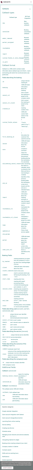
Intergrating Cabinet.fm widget (10, 435)
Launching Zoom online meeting (11, 416)
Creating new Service (8, 423)
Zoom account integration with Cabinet (13, 409)
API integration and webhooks (10, 458)
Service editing (6, 419)
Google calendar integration (10, 406)
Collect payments (7, 455)
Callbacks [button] (5, 9)
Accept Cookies (7, 468)
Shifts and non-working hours (10, 448)
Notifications (5, 451)
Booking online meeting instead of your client (14, 438)
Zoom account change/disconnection (12, 413)
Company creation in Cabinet (10, 441)
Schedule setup (6, 426)
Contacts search (6, 445)
